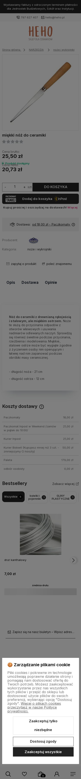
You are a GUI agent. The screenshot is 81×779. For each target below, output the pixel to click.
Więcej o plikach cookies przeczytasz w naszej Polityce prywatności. (34, 707)
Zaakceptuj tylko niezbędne (43, 725)
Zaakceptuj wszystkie (43, 752)
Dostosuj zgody (43, 741)
